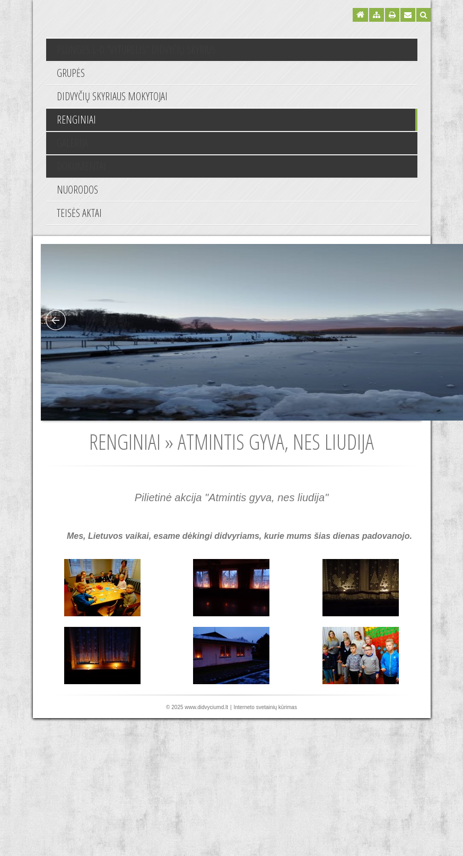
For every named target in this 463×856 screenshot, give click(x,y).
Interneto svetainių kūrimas (265, 707)
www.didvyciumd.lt (206, 707)
